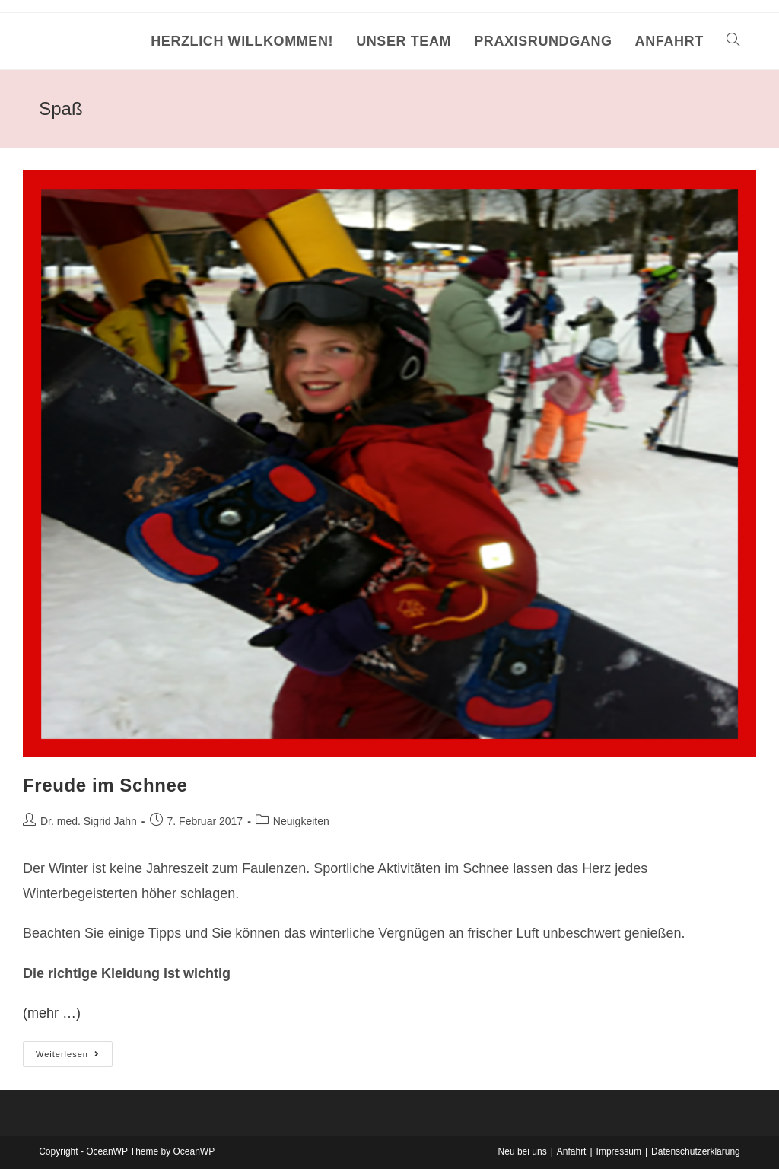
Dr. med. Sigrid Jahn (88, 821)
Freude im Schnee (105, 785)
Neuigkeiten (301, 821)
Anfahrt (572, 1151)
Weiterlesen (74, 1057)
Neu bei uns (522, 1151)
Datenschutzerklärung (695, 1151)
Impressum (618, 1151)
